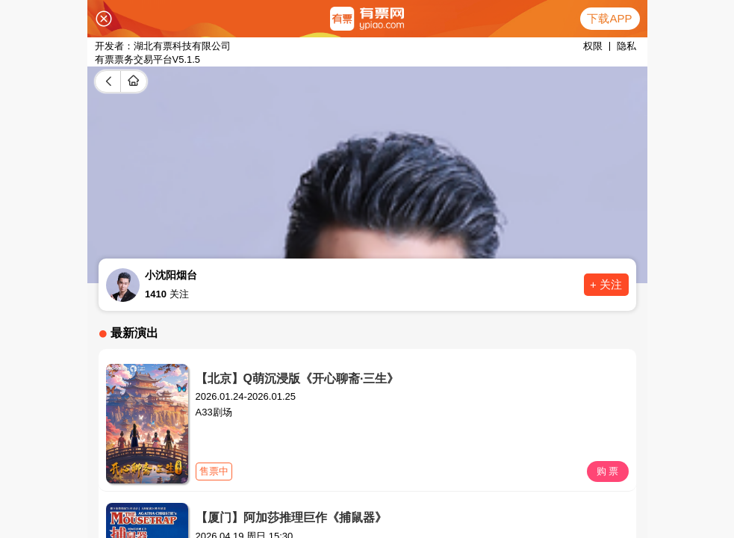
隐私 (626, 46)
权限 (593, 46)
